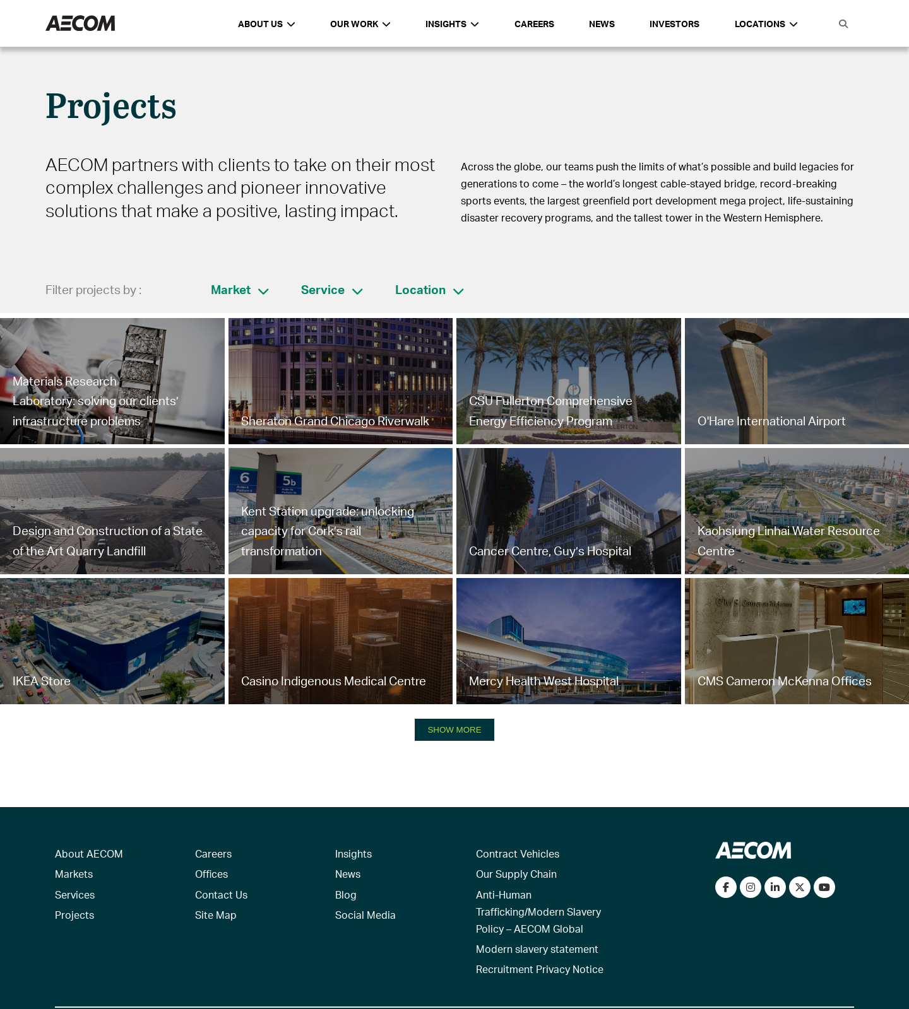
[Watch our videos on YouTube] (824, 887)
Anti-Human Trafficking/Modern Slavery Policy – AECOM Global (538, 911)
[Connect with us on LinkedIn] (775, 887)
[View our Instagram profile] (750, 887)
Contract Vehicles (517, 853)
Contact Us (221, 894)
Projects (74, 914)
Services (75, 894)
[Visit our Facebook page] (726, 887)
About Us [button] (266, 23)
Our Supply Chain (516, 873)
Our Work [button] (360, 23)
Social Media (365, 914)
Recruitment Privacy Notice (539, 969)
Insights (353, 853)
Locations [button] (766, 23)
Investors (674, 23)
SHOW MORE (454, 730)
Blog (346, 894)
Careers (534, 23)
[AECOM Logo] (80, 23)
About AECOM (89, 853)
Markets (74, 873)
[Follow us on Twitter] (800, 887)
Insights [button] (452, 23)
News (602, 23)
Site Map (216, 914)
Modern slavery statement (537, 948)
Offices (211, 873)
